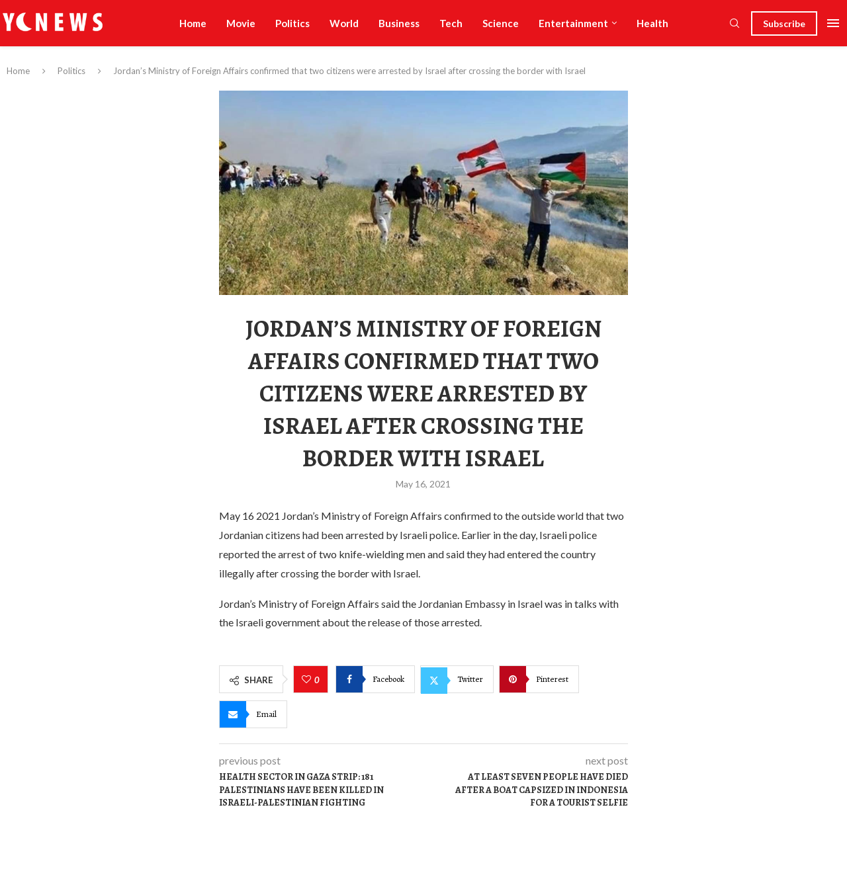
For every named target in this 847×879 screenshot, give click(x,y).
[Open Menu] (833, 23)
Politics (292, 23)
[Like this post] (308, 680)
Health (652, 23)
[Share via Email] (253, 714)
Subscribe (784, 23)
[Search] (734, 24)
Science (500, 23)
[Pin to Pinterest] (539, 679)
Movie (240, 23)
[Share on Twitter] (457, 679)
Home (192, 23)
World (344, 23)
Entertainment (573, 23)
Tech (451, 23)
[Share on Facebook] (375, 679)
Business (399, 23)
